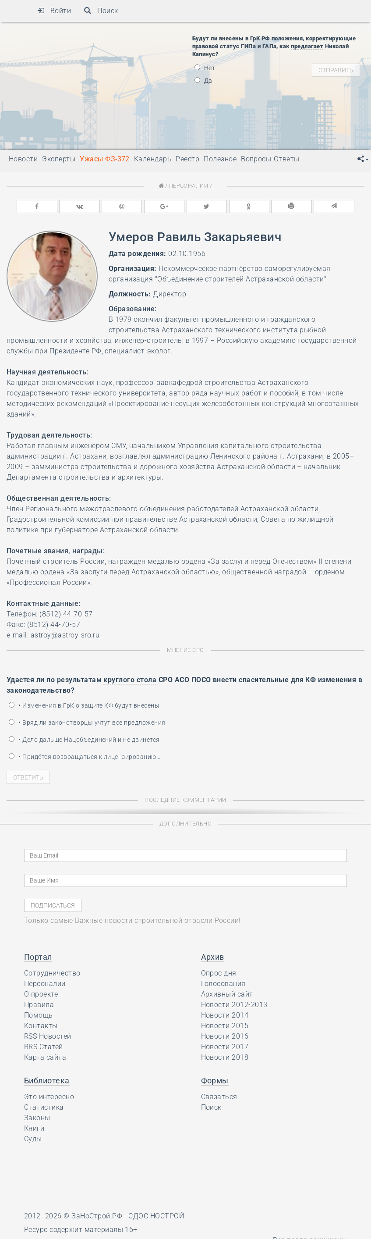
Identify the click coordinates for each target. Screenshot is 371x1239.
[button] (363, 159)
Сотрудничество (52, 973)
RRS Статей (43, 1047)
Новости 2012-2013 (234, 1004)
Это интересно (49, 1097)
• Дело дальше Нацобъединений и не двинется (84, 739)
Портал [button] (38, 956)
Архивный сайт (227, 994)
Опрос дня (219, 973)
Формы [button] (215, 1080)
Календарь (152, 159)
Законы (37, 1118)
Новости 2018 (225, 1057)
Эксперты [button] (58, 159)
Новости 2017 (225, 1047)
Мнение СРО (185, 650)
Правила (39, 1004)
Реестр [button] (187, 159)
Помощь (38, 1015)
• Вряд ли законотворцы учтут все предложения (87, 722)
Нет (205, 67)
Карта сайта (45, 1057)
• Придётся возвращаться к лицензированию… (84, 756)
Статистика (44, 1107)
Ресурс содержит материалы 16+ (81, 1229)
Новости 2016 (225, 1036)
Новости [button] (23, 159)
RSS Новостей (47, 1036)
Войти (54, 11)
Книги (34, 1128)
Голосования (223, 983)
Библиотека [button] (47, 1080)
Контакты (41, 1026)
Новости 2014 (225, 1015)
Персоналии (188, 185)
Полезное (220, 159)
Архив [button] (212, 956)
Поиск (101, 11)
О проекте (41, 994)
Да (203, 80)
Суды (33, 1139)
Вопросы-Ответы (270, 159)
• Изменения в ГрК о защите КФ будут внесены (84, 705)
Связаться (219, 1097)
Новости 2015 (225, 1026)
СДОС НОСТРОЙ (156, 1216)
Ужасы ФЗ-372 (105, 159)
